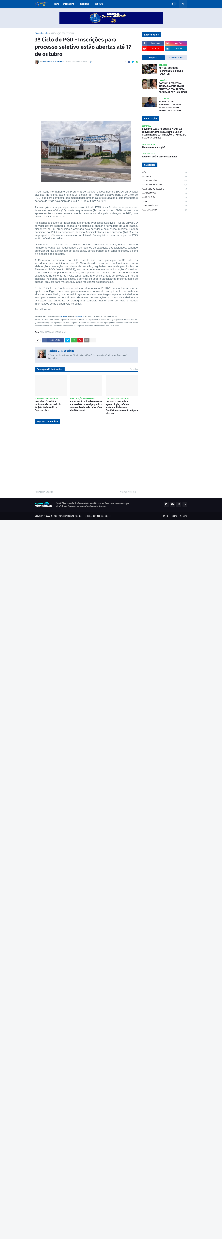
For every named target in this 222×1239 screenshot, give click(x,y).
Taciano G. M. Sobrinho (61, 350)
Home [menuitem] (56, 4)
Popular (153, 57)
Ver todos (134, 369)
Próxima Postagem (127, 492)
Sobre (174, 516)
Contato (183, 516)
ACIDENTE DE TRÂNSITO (165, 189)
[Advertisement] (86, 90)
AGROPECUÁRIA (165, 210)
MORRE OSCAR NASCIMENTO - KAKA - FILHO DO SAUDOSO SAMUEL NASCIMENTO (170, 106)
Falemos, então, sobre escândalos (159, 156)
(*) (165, 172)
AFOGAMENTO (165, 193)
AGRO (165, 201)
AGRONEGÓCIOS (165, 205)
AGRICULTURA (165, 197)
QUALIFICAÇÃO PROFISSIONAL (61, 33)
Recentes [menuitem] (84, 4)
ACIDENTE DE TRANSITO (165, 184)
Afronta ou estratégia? (153, 147)
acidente (165, 176)
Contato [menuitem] (98, 4)
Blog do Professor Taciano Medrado (67, 516)
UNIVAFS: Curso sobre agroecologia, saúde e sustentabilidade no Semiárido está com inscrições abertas (122, 407)
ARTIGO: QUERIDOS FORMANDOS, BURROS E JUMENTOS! (171, 71)
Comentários (176, 57)
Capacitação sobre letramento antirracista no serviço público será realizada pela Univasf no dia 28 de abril (86, 405)
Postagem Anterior (44, 492)
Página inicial (41, 33)
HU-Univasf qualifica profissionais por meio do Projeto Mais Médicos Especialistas (48, 405)
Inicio (165, 516)
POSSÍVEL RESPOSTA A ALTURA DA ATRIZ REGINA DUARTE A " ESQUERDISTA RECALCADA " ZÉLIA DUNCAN (173, 87)
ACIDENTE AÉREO (165, 180)
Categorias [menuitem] (68, 4)
